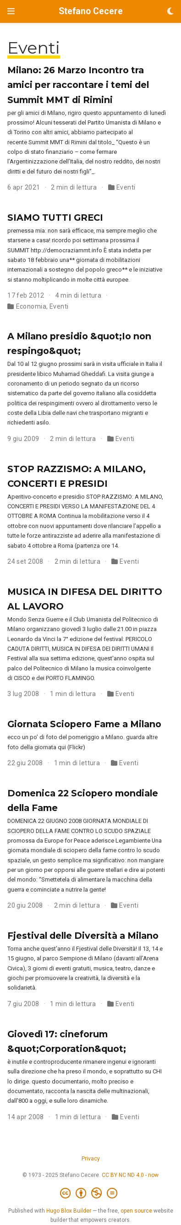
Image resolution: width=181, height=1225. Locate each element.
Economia (31, 306)
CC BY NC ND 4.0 (123, 1175)
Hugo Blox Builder (68, 1211)
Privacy (91, 1158)
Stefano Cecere (91, 11)
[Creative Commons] (90, 1193)
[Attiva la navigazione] (11, 11)
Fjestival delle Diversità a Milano (83, 935)
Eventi (126, 187)
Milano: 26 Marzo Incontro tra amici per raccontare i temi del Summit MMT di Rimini (78, 85)
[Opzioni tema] (170, 11)
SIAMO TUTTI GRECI (55, 217)
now (153, 1175)
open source (136, 1211)
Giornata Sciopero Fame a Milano (84, 724)
